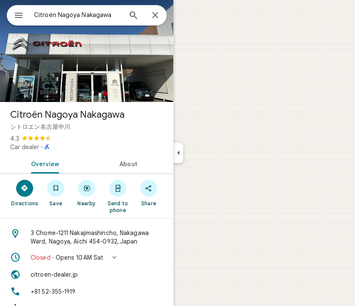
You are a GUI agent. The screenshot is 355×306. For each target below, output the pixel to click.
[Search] (133, 16)
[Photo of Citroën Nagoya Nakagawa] (86, 51)
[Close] (155, 15)
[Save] (55, 192)
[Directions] (24, 192)
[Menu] (19, 16)
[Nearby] (86, 192)
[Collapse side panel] (178, 153)
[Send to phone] (117, 196)
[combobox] (78, 15)
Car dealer (24, 147)
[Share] (148, 192)
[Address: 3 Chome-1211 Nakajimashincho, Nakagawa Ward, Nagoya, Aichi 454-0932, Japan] (86, 237)
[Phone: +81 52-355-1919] (86, 291)
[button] (86, 257)
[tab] (43, 163)
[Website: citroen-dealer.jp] (86, 274)
